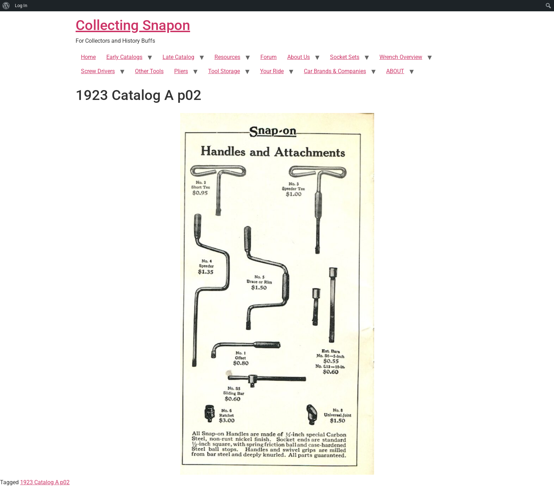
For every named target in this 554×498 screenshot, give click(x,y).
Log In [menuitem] (21, 5)
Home (88, 57)
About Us (298, 57)
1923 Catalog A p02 (45, 482)
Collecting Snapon (133, 25)
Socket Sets (344, 57)
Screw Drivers (98, 71)
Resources (227, 57)
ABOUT (395, 71)
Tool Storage (224, 71)
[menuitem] (6, 5)
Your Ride (272, 71)
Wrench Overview (400, 57)
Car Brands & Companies (335, 71)
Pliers (181, 71)
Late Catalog (178, 57)
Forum (268, 57)
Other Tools (149, 71)
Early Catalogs (124, 57)
